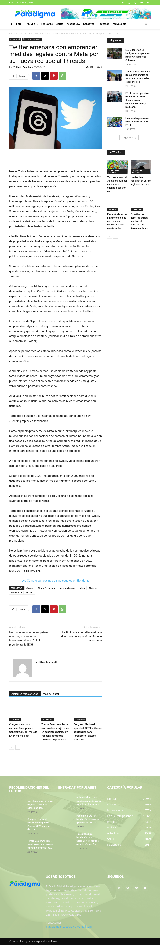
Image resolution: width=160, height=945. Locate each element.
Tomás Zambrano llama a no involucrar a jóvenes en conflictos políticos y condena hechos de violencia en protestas (55, 732)
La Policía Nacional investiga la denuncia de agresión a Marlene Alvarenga (81, 636)
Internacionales (68, 588)
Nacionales (137, 209)
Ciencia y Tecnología (32, 39)
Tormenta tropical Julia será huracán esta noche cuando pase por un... (117, 184)
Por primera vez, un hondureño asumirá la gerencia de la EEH (87, 819)
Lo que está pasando (113, 171)
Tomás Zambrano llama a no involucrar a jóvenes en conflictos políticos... (40, 844)
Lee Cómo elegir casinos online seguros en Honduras (55, 580)
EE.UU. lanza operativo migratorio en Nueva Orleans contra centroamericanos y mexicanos (137, 100)
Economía (47, 24)
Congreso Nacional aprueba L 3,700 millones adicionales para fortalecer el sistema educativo (88, 732)
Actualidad (24, 33)
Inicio (12, 33)
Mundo (32, 24)
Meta (82, 588)
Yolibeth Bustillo (22, 67)
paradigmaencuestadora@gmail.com (69, 926)
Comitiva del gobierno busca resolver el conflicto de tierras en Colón (139, 221)
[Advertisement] (55, 159)
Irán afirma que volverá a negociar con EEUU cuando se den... (40, 804)
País (20, 24)
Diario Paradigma (47, 588)
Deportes (90, 24)
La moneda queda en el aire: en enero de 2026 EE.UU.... (137, 121)
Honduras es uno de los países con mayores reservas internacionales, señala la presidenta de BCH (28, 638)
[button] (146, 24)
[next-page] (17, 747)
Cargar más (129, 137)
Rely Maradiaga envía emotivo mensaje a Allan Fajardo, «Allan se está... (89, 801)
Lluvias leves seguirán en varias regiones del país (141, 181)
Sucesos (104, 24)
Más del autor (51, 693)
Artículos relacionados (24, 693)
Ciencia (29, 588)
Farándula (73, 24)
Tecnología (119, 24)
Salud (59, 24)
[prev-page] (11, 747)
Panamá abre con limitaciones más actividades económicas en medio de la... (117, 221)
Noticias (93, 588)
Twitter (29, 592)
